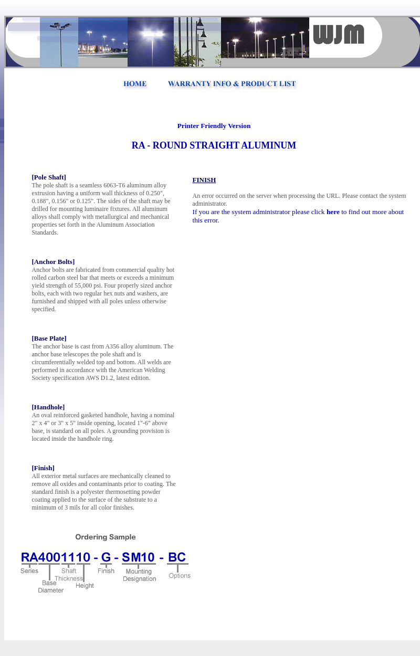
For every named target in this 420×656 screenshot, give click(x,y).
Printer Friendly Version (214, 126)
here (333, 212)
